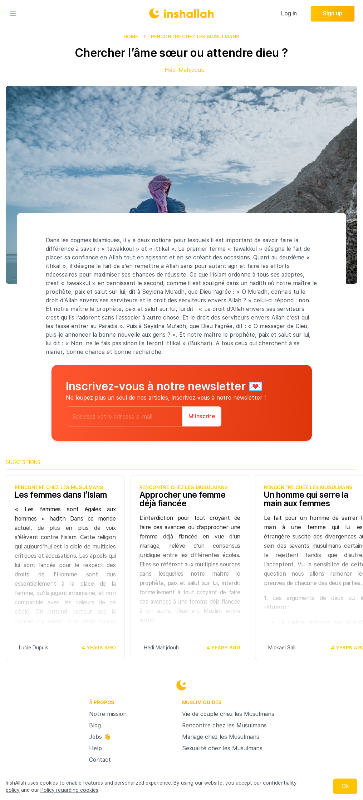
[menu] (12, 13)
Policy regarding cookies (69, 790)
